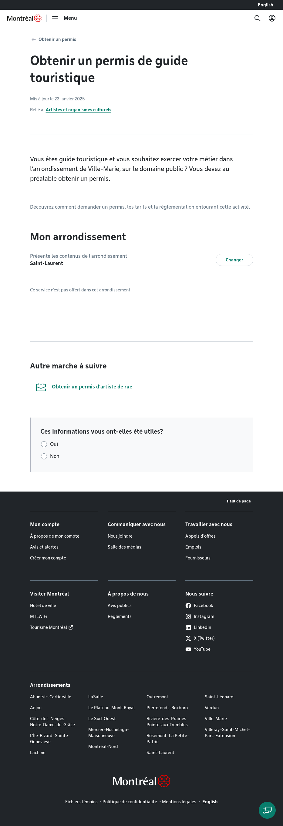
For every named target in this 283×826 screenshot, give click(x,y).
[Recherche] (257, 18)
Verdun (212, 707)
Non (54, 456)
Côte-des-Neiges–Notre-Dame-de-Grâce (52, 721)
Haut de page (239, 501)
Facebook (199, 606)
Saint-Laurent (160, 752)
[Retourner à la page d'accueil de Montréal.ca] (24, 18)
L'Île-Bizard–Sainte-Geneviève (50, 738)
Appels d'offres (200, 536)
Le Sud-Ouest (102, 718)
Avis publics (120, 605)
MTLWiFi (38, 616)
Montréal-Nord (103, 746)
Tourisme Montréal (48, 627)
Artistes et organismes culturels (78, 109)
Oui (54, 444)
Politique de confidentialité (130, 801)
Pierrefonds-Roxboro (167, 707)
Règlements (120, 616)
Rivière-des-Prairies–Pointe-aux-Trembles (168, 721)
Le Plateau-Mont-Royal (111, 707)
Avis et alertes (44, 547)
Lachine (37, 752)
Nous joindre (120, 536)
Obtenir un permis (57, 39)
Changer (234, 259)
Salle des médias (124, 547)
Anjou (36, 707)
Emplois (193, 547)
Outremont (157, 696)
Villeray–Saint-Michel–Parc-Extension (227, 732)
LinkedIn (198, 627)
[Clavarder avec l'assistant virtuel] (267, 810)
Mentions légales (179, 801)
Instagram (199, 616)
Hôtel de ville (43, 605)
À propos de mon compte (54, 536)
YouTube (198, 649)
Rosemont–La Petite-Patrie (168, 738)
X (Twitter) (200, 638)
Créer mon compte (48, 558)
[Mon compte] (272, 18)
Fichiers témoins (81, 801)
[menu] (64, 18)
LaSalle (95, 696)
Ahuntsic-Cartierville (50, 696)
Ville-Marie (216, 718)
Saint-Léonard (219, 696)
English (265, 4)
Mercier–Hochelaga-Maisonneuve (108, 732)
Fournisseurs (198, 558)
